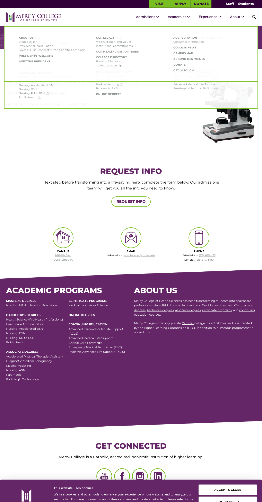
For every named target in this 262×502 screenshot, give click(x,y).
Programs (30, 104)
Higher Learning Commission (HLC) (169, 328)
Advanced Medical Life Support (91, 338)
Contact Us (77, 104)
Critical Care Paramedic (85, 343)
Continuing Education (88, 324)
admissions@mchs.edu (139, 255)
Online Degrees (82, 315)
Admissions (145, 17)
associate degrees (188, 310)
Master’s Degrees (21, 301)
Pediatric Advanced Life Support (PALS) (97, 352)
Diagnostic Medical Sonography (29, 361)
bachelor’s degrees (160, 310)
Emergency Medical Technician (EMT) (95, 347)
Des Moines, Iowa (214, 305)
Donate (201, 4)
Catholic (188, 323)
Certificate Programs (88, 301)
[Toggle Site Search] (252, 17)
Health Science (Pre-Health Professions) (34, 319)
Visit (159, 4)
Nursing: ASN (15, 370)
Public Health (15, 342)
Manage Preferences (69, 494)
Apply (180, 4)
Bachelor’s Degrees (23, 315)
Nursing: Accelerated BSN (24, 329)
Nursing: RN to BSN (20, 338)
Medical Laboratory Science (88, 305)
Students (246, 4)
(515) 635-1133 (207, 255)
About (235, 17)
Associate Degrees (22, 352)
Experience (208, 17)
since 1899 (161, 305)
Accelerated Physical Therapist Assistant (34, 356)
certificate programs (217, 310)
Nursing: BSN (15, 333)
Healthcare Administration (25, 324)
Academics (177, 17)
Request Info (131, 201)
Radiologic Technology (22, 379)
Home (12, 104)
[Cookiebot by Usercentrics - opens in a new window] (26, 494)
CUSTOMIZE (228, 480)
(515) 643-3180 (205, 259)
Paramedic (13, 374)
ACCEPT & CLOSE (228, 468)
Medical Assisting (18, 366)
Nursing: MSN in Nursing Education (31, 305)
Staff (230, 4)
